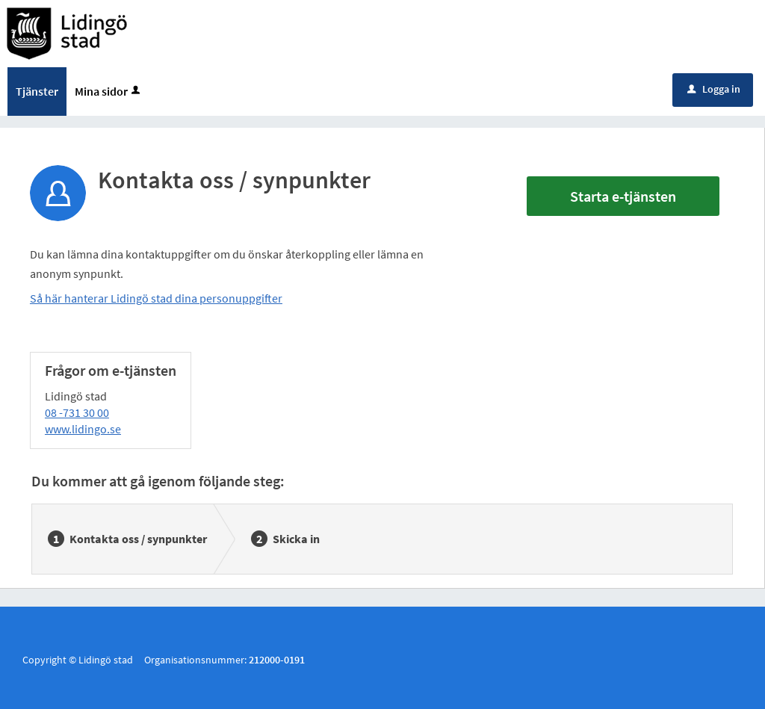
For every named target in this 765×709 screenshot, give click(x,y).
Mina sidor (109, 91)
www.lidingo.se (83, 428)
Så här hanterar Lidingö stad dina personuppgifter (156, 298)
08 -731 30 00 (77, 412)
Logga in (713, 89)
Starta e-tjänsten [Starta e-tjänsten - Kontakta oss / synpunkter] (623, 196)
